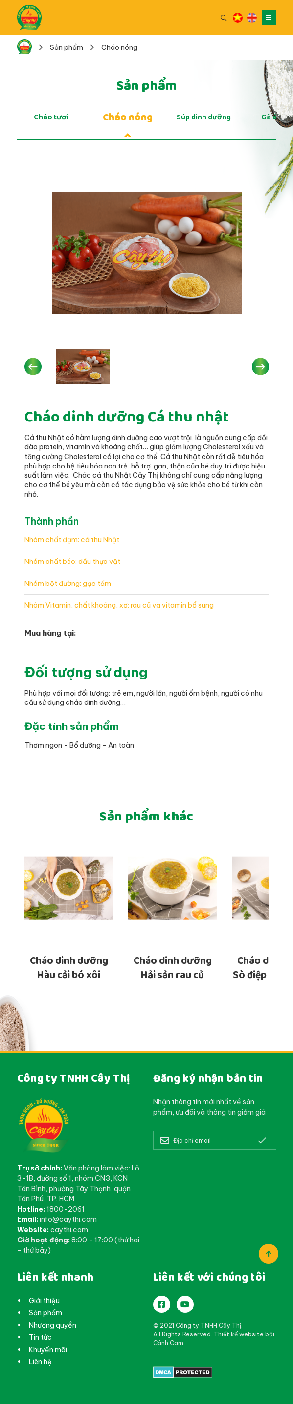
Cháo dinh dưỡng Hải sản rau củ (173, 968)
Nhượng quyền (52, 1325)
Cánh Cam (168, 1343)
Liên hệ (40, 1361)
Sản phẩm (45, 1313)
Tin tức (40, 1337)
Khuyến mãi (48, 1349)
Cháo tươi (51, 117)
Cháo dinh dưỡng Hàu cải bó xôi (69, 968)
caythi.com (69, 1229)
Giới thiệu (44, 1300)
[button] (33, 366)
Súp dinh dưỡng (204, 117)
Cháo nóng (128, 117)
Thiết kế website (239, 1334)
